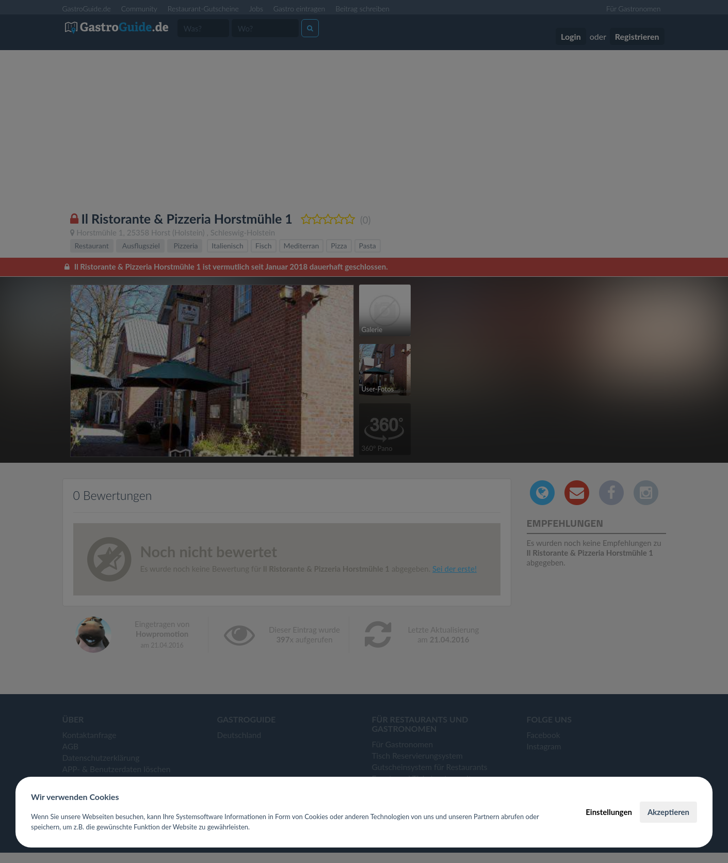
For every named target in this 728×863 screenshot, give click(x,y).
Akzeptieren (668, 812)
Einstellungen (609, 812)
